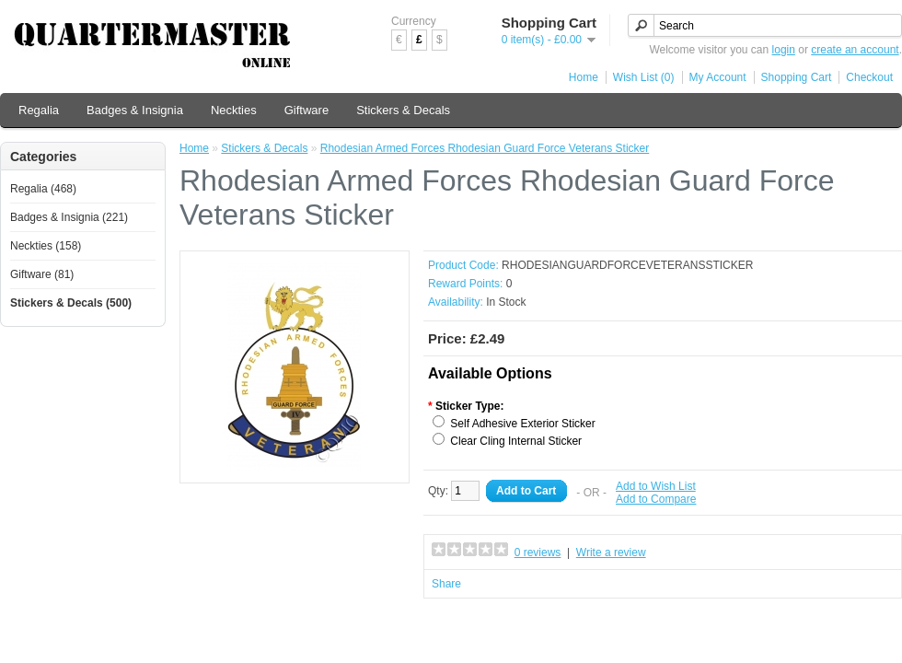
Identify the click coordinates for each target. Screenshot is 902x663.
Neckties (234, 110)
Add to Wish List (656, 486)
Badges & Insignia (135, 110)
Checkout (869, 77)
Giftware (306, 110)
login (783, 49)
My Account (717, 77)
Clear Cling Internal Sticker (516, 441)
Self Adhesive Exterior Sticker (522, 423)
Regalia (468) (43, 188)
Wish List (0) (644, 77)
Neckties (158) (45, 245)
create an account (854, 49)
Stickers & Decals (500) (71, 303)
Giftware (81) (42, 274)
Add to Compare (656, 499)
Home (583, 77)
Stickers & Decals (403, 110)
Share (446, 583)
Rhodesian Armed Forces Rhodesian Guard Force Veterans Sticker (485, 148)
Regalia (38, 110)
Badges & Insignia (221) (69, 217)
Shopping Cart (796, 77)
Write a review (611, 552)
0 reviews (538, 552)
